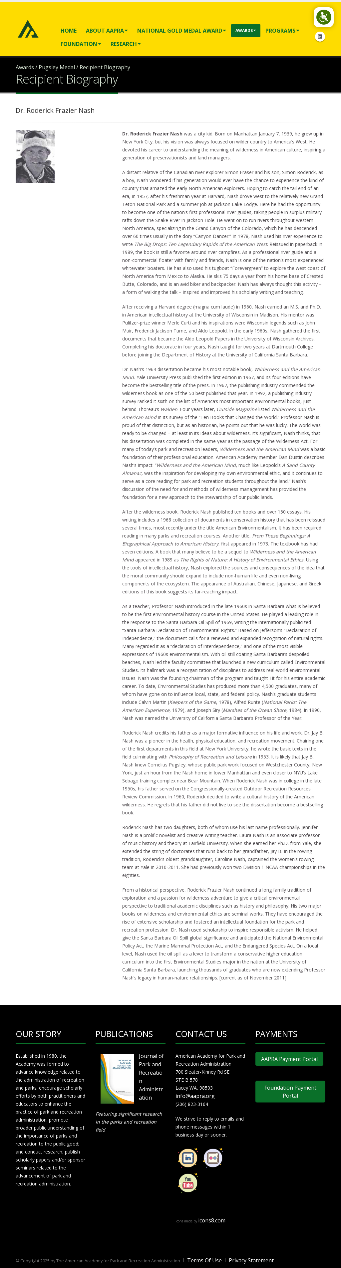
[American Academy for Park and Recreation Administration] (28, 28)
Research (126, 44)
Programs (282, 30)
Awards (245, 30)
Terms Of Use (204, 1260)
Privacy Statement (251, 1260)
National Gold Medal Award (181, 30)
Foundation (81, 44)
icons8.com (211, 1220)
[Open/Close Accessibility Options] (322, 18)
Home (69, 30)
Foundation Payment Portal (290, 1091)
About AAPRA (107, 30)
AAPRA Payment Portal (289, 1059)
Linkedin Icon (320, 37)
